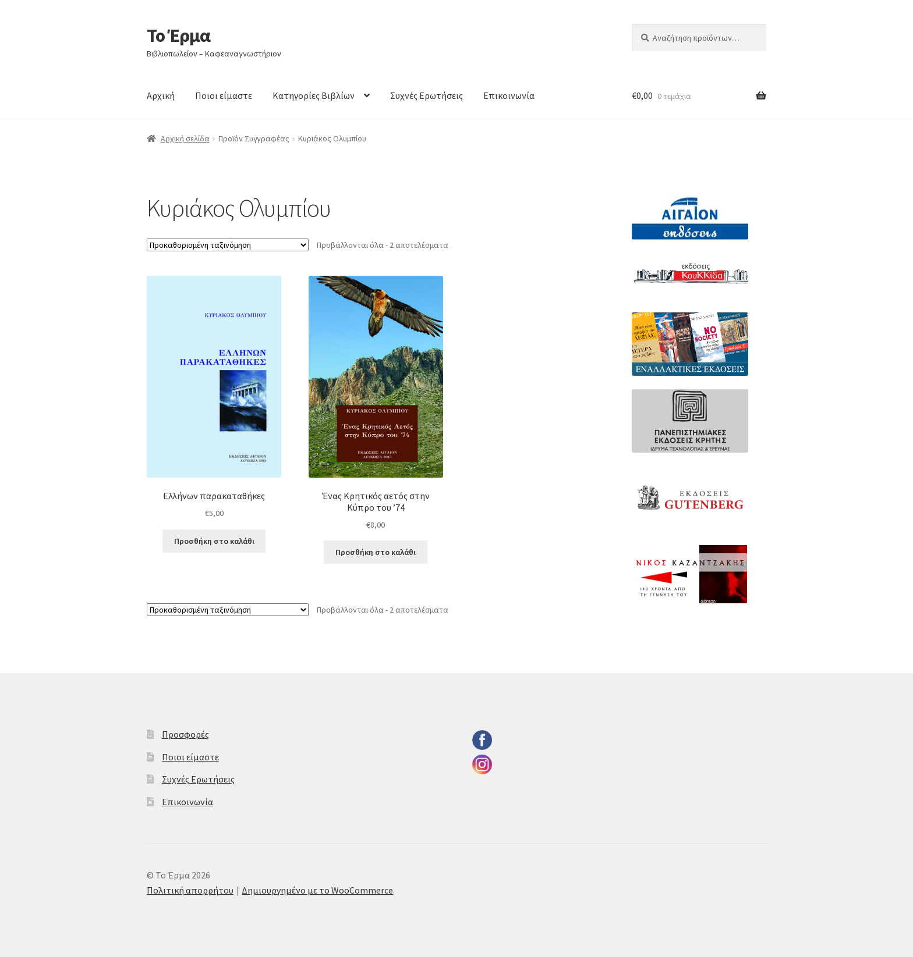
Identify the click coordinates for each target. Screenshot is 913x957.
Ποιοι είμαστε (223, 95)
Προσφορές (185, 734)
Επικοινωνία (509, 95)
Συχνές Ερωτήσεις (426, 95)
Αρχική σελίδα (185, 138)
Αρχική (161, 95)
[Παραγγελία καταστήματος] (228, 245)
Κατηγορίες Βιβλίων (314, 95)
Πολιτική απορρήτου (190, 890)
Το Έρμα (178, 35)
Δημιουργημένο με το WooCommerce (317, 890)
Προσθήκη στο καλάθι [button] (214, 541)
